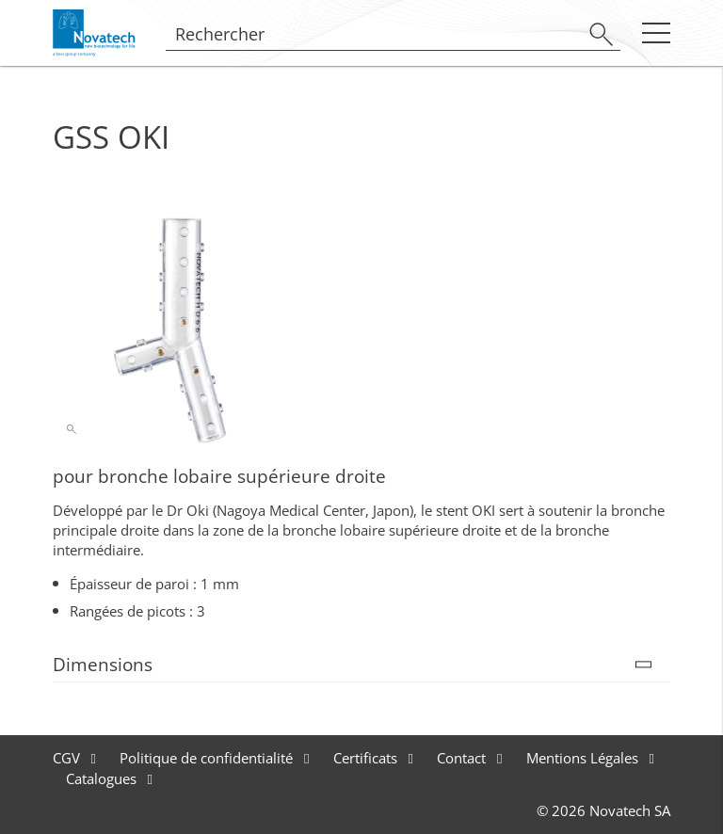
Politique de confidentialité (208, 757)
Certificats (367, 757)
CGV (68, 757)
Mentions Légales (584, 757)
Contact (463, 757)
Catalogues (103, 778)
